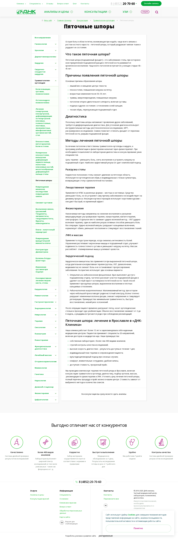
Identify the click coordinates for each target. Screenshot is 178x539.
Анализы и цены (37, 495)
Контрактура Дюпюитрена (42, 250)
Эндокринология (43, 308)
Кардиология (41, 289)
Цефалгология (41, 399)
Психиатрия (40, 334)
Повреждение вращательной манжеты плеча (43, 240)
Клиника (20, 3)
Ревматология (41, 295)
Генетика (39, 374)
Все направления (43, 37)
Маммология (41, 368)
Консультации (82, 20)
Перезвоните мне (111, 499)
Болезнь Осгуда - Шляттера (43, 259)
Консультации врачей (39, 499)
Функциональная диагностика (43, 347)
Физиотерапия (42, 393)
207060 (123, 3)
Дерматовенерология (45, 56)
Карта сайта (65, 517)
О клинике (64, 499)
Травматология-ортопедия (104, 20)
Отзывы (49, 3)
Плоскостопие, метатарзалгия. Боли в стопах (43, 143)
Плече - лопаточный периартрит (45, 230)
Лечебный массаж (43, 355)
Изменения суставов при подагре (42, 269)
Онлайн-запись (151, 3)
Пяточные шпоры (127, 20)
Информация (66, 491)
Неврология (40, 314)
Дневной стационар (44, 387)
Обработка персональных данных (71, 511)
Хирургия (39, 63)
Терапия (38, 321)
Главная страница (64, 20)
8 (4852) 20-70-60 (90, 482)
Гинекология (41, 44)
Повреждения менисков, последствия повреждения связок (42, 191)
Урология (39, 50)
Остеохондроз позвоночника (43, 101)
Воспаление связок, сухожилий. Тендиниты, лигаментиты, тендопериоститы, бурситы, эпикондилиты (45, 216)
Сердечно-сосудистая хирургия (40, 71)
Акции (145, 12)
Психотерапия (41, 340)
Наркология (40, 380)
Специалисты (35, 3)
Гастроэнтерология (44, 302)
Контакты (85, 3)
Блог (75, 3)
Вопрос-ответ (63, 3)
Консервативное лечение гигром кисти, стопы (43, 280)
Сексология (40, 327)
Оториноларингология (45, 361)
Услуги (33, 491)
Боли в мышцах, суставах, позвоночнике (43, 91)
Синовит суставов (44, 202)
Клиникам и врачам (68, 503)
